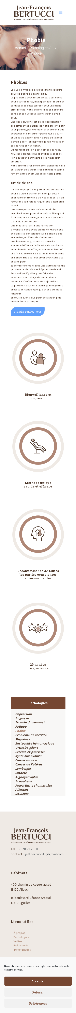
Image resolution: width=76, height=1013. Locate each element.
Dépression (23, 714)
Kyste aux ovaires (28, 756)
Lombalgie (23, 768)
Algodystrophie (26, 777)
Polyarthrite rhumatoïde (33, 785)
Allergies (21, 789)
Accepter (38, 981)
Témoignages (22, 949)
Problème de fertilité (31, 735)
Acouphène (23, 781)
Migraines (22, 739)
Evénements (21, 945)
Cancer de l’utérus (28, 764)
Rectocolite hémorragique (34, 743)
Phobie (20, 731)
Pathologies (38, 48)
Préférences (38, 1003)
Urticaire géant (26, 748)
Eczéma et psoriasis (30, 752)
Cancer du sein (26, 760)
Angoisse (22, 718)
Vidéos (18, 941)
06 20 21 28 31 (28, 849)
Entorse (21, 773)
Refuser (38, 992)
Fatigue (21, 726)
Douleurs (22, 794)
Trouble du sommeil (30, 722)
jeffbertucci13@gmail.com (44, 854)
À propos (19, 933)
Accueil (21, 48)
